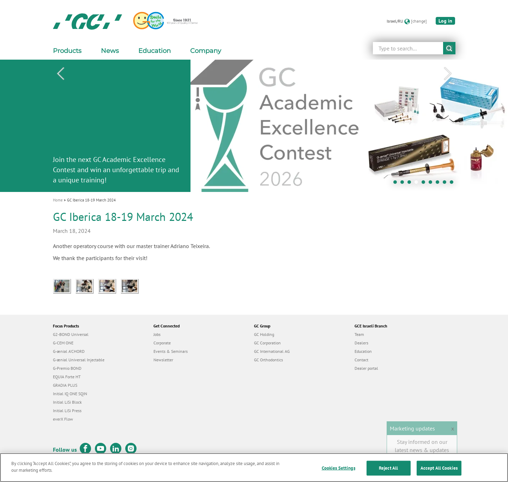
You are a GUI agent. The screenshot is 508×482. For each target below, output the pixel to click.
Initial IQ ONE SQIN (70, 393)
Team (359, 334)
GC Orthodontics (268, 359)
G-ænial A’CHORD (69, 351)
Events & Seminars (170, 351)
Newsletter (163, 359)
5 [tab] (425, 183)
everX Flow (63, 419)
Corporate (162, 342)
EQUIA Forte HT (67, 376)
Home (58, 200)
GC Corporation (267, 342)
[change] (419, 21)
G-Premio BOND (67, 368)
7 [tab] (439, 183)
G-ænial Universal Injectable (78, 359)
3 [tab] (411, 183)
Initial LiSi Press (67, 410)
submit (449, 48)
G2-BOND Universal (71, 334)
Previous (60, 73)
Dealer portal (366, 368)
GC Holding (264, 334)
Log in (445, 21)
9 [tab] (453, 183)
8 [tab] (446, 183)
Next (447, 73)
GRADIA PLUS (65, 385)
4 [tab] (418, 183)
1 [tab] (396, 183)
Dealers (361, 342)
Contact (361, 359)
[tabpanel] (254, 126)
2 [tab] (403, 183)
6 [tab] (432, 183)
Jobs (157, 334)
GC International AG (272, 351)
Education (363, 351)
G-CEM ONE (63, 342)
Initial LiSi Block (67, 402)
